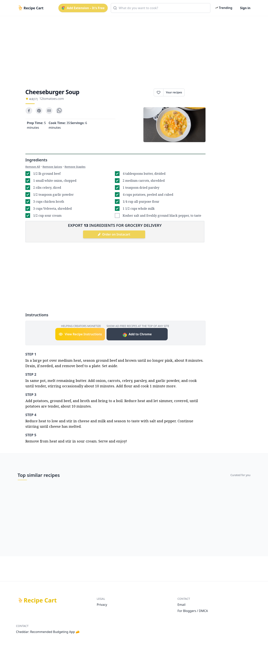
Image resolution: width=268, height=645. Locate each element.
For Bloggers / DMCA (193, 611)
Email (182, 604)
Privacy (102, 604)
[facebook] (28, 110)
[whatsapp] (59, 110)
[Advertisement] (132, 49)
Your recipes (174, 92)
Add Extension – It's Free (83, 8)
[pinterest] (39, 110)
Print (195, 92)
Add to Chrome (137, 334)
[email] (49, 110)
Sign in (245, 8)
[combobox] (160, 8)
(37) (35, 99)
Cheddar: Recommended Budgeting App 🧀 (48, 632)
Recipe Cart (40, 600)
